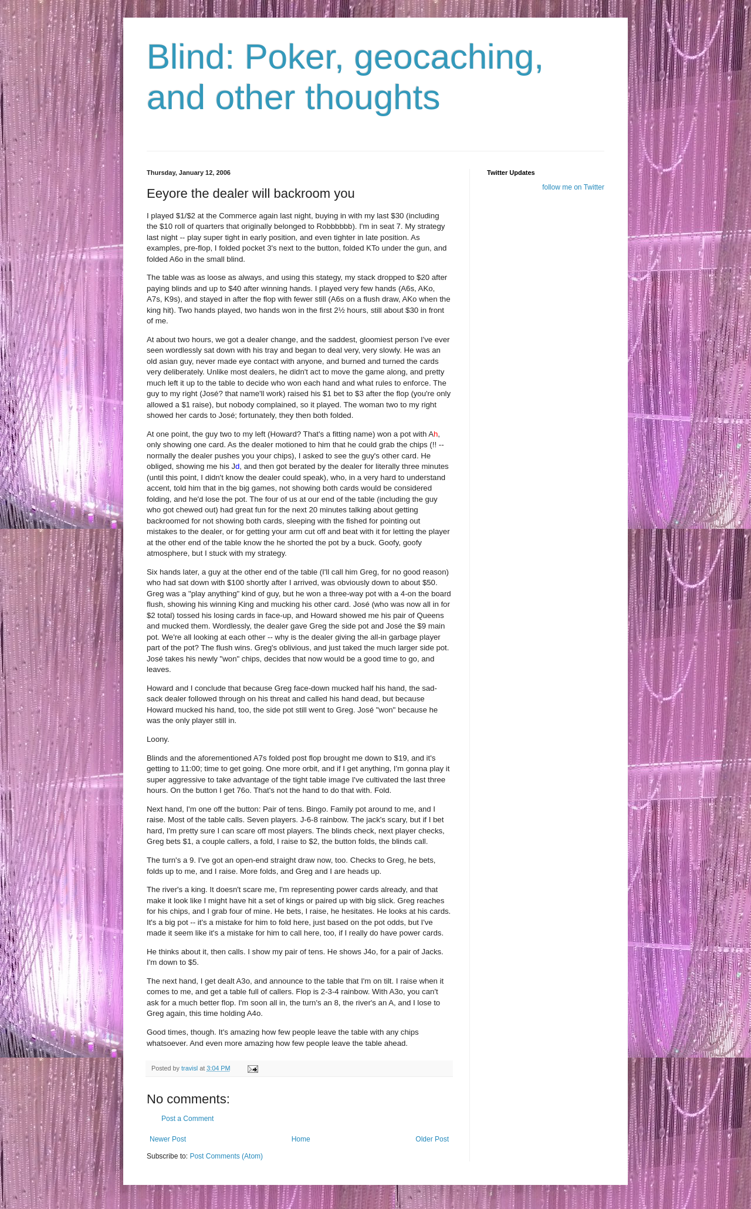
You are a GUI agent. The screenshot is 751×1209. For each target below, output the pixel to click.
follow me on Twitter (573, 187)
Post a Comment (187, 1119)
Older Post (432, 1139)
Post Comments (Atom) (226, 1156)
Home (301, 1139)
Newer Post (168, 1139)
